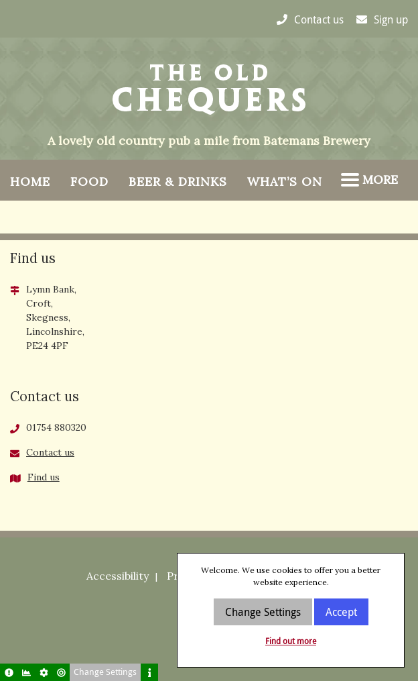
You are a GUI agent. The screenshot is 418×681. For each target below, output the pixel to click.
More (369, 179)
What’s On (284, 181)
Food (89, 181)
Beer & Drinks (178, 181)
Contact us (50, 452)
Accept (341, 612)
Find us (43, 477)
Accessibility (117, 575)
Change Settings (263, 612)
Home (30, 181)
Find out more (290, 640)
